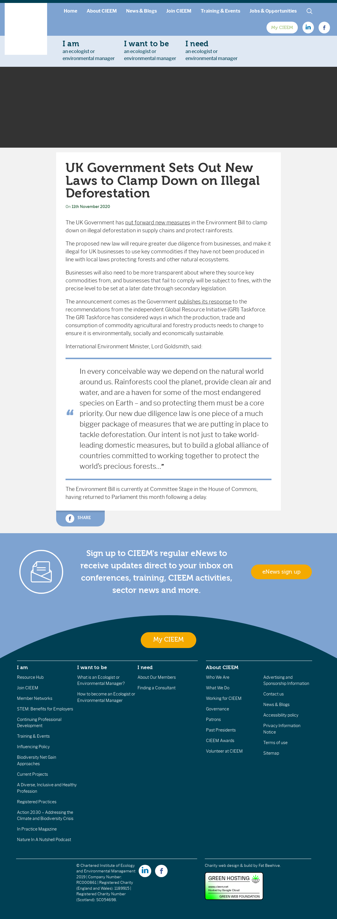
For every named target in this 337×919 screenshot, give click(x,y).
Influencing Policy (33, 746)
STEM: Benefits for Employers (45, 709)
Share (78, 518)
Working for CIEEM (224, 698)
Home (70, 11)
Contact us (273, 694)
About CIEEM (102, 11)
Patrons (213, 719)
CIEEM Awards (220, 740)
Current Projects (32, 774)
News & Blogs (141, 11)
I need (145, 667)
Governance (217, 709)
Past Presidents (221, 730)
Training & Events (220, 11)
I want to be (92, 667)
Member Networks (34, 698)
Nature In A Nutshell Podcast (44, 839)
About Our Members (156, 677)
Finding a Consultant (156, 687)
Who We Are (217, 677)
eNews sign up (281, 572)
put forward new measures (157, 222)
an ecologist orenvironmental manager (89, 50)
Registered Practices (36, 801)
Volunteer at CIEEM (224, 751)
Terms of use (275, 742)
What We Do (217, 687)
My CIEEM (282, 27)
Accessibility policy (280, 715)
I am (22, 667)
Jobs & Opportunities (273, 11)
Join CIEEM (178, 11)
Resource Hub (30, 677)
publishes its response (204, 302)
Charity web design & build (228, 865)
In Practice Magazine (37, 829)
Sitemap (271, 753)
